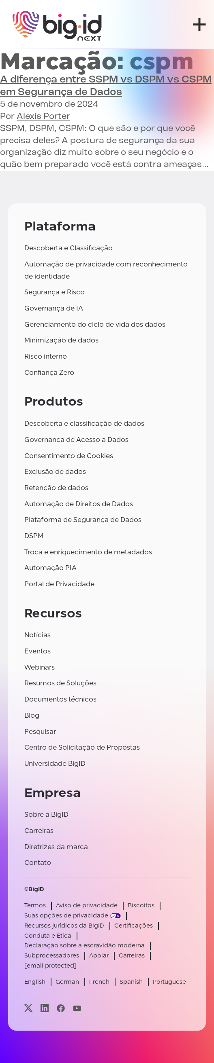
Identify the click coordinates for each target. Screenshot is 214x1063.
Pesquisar (40, 731)
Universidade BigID (55, 763)
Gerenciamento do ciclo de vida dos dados (94, 324)
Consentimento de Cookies (68, 456)
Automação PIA (50, 568)
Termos (35, 905)
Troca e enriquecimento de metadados (88, 552)
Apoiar (99, 955)
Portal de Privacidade (59, 584)
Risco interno (45, 356)
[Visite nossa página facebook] (61, 1008)
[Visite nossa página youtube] (77, 1008)
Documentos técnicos (60, 699)
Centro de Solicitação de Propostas (82, 747)
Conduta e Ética (47, 935)
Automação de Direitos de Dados (78, 504)
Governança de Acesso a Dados (76, 440)
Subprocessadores (51, 955)
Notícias (37, 635)
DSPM (33, 536)
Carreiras (39, 831)
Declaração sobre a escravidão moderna (84, 945)
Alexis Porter (43, 116)
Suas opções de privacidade (66, 915)
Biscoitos (141, 905)
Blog (31, 715)
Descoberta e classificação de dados (84, 423)
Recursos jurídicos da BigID (64, 925)
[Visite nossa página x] (28, 1008)
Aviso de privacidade (87, 905)
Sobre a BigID (46, 814)
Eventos (37, 651)
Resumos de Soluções (60, 683)
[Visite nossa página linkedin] (45, 1008)
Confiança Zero (49, 372)
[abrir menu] (199, 24)
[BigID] (57, 24)
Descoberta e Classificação (68, 248)
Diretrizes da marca (56, 847)
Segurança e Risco (54, 292)
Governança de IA (53, 308)
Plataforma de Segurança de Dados (82, 520)
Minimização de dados (61, 340)
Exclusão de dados (55, 471)
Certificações (133, 925)
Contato (37, 862)
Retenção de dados (56, 488)
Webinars (39, 667)
